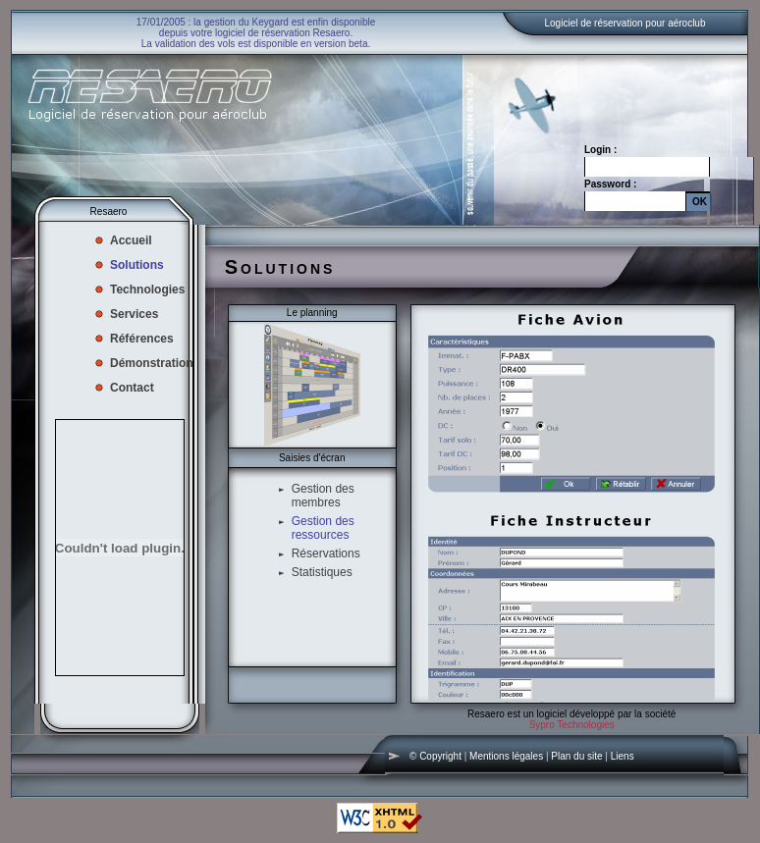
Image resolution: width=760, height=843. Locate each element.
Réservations (326, 553)
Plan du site (576, 756)
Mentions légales (506, 756)
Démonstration (151, 363)
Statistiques (322, 572)
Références (142, 338)
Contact (132, 388)
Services (134, 314)
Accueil (131, 240)
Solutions (137, 265)
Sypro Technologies (572, 724)
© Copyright (435, 756)
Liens (622, 756)
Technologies (147, 289)
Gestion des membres (323, 495)
